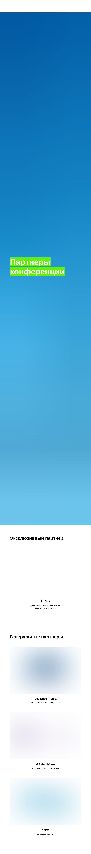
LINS (45, 601)
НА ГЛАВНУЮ (45, 6)
